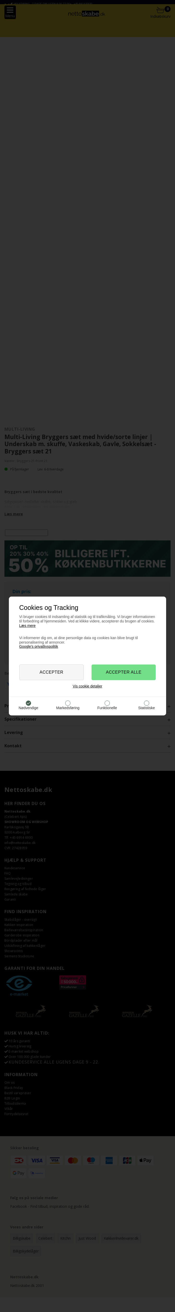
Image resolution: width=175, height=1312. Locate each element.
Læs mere (27, 625)
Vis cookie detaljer (87, 686)
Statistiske (146, 708)
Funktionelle (107, 708)
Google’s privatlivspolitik (38, 646)
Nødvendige (28, 708)
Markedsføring (67, 708)
